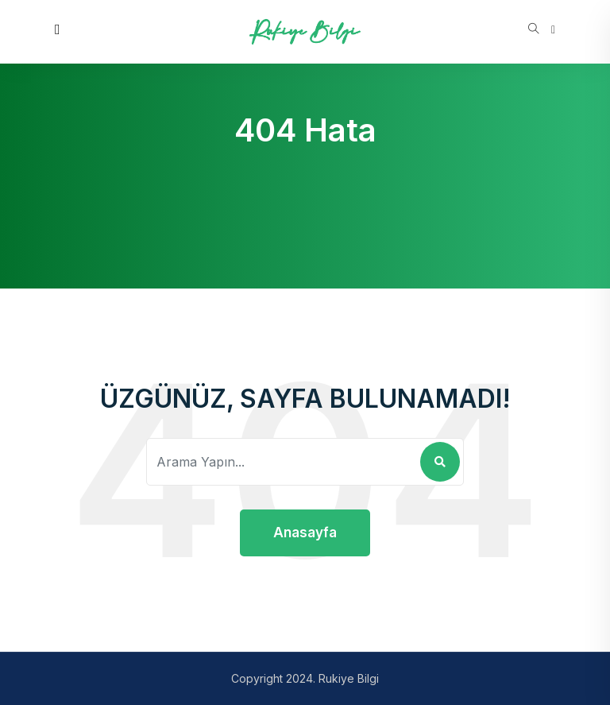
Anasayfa (305, 532)
